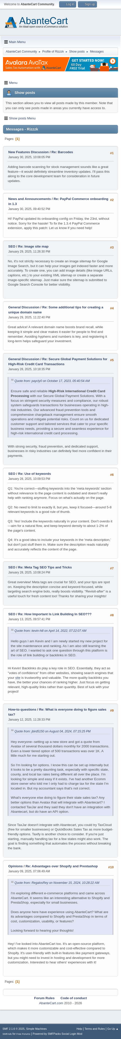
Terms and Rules (95, 1028)
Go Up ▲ (112, 1028)
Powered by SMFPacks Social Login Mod (57, 1033)
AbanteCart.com (51, 1003)
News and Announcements (29, 199)
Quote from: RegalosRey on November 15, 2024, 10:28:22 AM (57, 883)
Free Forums (23, 1033)
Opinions (15, 866)
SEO (12, 246)
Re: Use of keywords (34, 474)
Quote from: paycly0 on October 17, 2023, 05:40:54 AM (52, 381)
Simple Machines (36, 1028)
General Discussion (23, 307)
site (18, 678)
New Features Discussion (28, 152)
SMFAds (7, 1033)
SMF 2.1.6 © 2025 (14, 1028)
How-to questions (22, 709)
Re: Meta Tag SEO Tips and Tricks (45, 567)
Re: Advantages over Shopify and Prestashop (62, 866)
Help (79, 1028)
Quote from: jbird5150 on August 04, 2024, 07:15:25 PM (53, 731)
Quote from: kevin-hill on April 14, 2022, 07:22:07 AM (50, 631)
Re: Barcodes (62, 152)
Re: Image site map (33, 246)
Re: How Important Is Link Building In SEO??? (54, 614)
